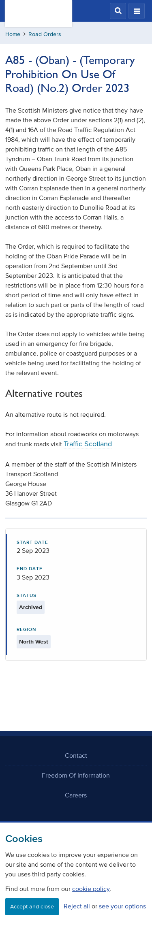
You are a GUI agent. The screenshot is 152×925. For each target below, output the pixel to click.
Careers (76, 795)
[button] (118, 11)
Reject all (77, 906)
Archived (30, 607)
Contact (76, 755)
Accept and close (32, 907)
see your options (122, 906)
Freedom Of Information (76, 775)
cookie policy (90, 888)
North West (33, 642)
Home (12, 34)
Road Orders (44, 34)
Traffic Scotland (88, 444)
